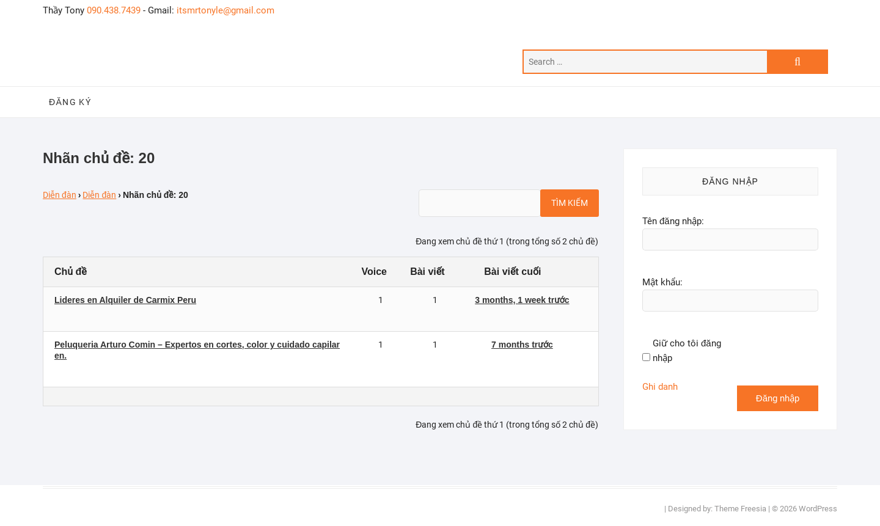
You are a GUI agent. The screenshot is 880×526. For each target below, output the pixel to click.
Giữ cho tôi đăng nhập (687, 350)
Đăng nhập (777, 398)
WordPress (818, 508)
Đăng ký (70, 102)
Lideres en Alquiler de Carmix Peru (125, 300)
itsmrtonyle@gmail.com (225, 10)
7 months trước (522, 344)
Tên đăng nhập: (673, 221)
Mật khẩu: (662, 282)
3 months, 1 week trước (522, 300)
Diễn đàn (59, 195)
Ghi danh (660, 386)
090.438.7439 (114, 10)
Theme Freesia (740, 508)
